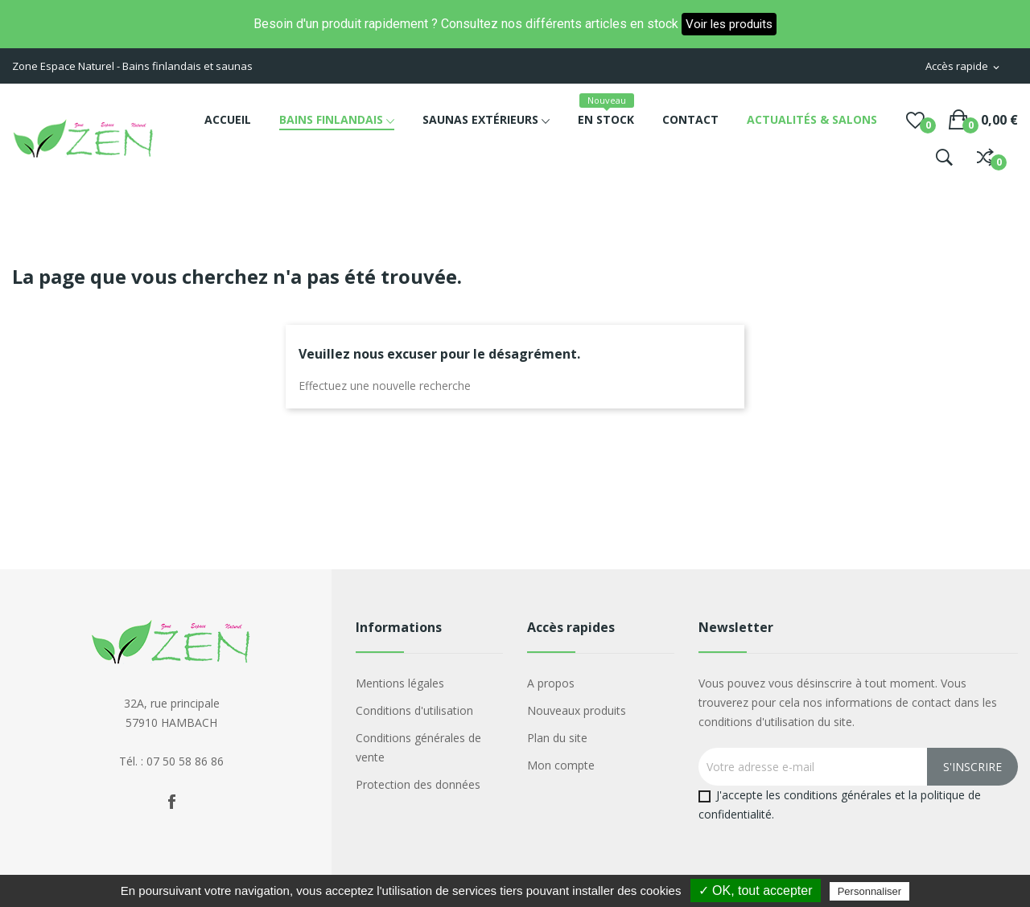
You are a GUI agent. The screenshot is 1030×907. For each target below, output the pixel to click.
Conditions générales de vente (418, 747)
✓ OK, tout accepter (755, 890)
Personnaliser (870, 891)
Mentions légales (400, 683)
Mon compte (561, 765)
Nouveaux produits (576, 710)
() (915, 119)
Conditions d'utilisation (414, 710)
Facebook (171, 801)
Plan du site (557, 737)
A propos (551, 683)
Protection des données (418, 784)
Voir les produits (729, 23)
